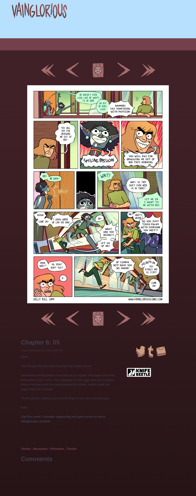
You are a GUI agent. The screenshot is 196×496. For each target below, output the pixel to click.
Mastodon (40, 448)
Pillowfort (57, 448)
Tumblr (72, 448)
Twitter (26, 448)
